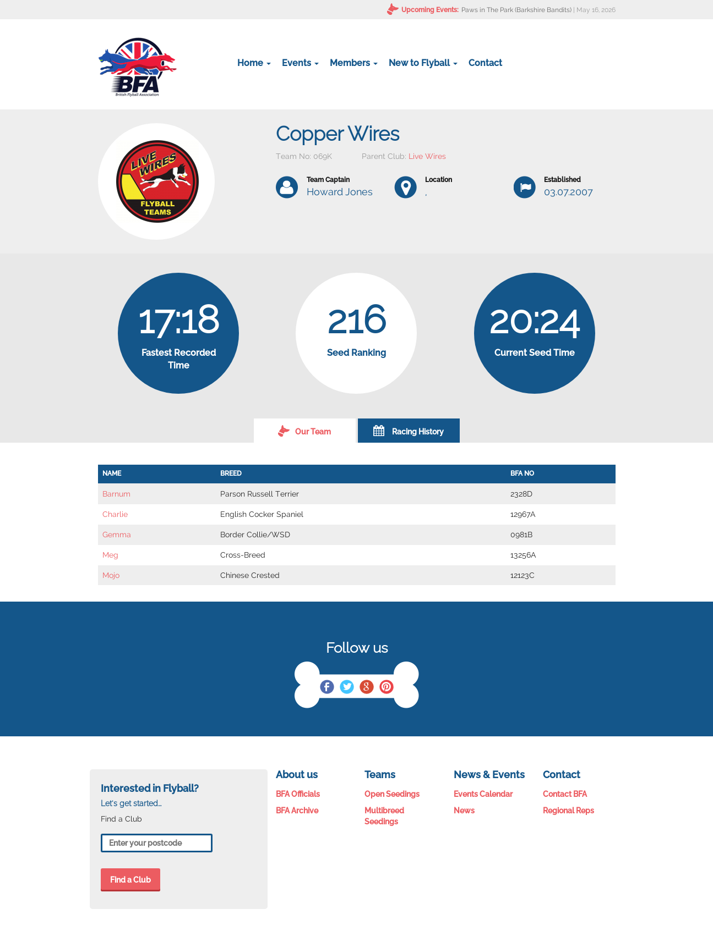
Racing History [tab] (408, 431)
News (464, 810)
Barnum (116, 493)
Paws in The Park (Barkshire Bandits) (516, 10)
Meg (110, 554)
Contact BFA (565, 794)
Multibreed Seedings (384, 816)
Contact (485, 63)
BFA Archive (297, 810)
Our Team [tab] (304, 431)
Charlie (115, 514)
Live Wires (427, 156)
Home (254, 63)
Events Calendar (483, 794)
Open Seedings (392, 794)
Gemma (116, 534)
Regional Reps (568, 810)
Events (300, 63)
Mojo (110, 575)
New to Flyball (423, 63)
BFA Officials (298, 794)
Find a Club (130, 879)
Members (354, 63)
